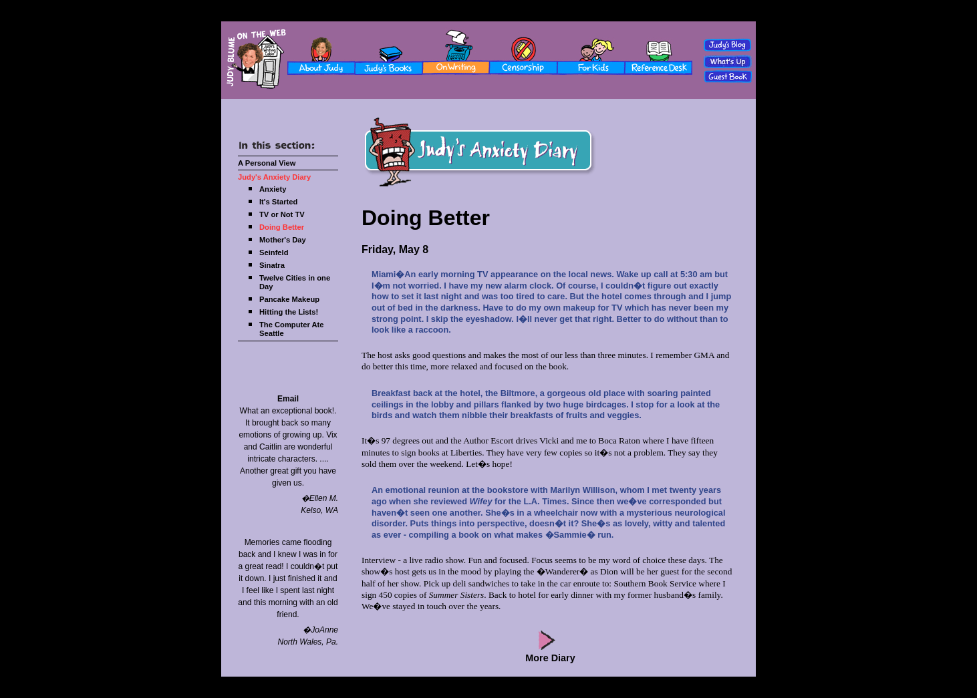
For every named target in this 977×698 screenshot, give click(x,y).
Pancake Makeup (289, 299)
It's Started (278, 202)
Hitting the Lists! (288, 312)
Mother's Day (282, 240)
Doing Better (281, 227)
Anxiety (272, 189)
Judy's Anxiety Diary (274, 177)
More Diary (550, 658)
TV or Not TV (282, 214)
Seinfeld (274, 252)
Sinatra (272, 265)
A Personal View (266, 163)
